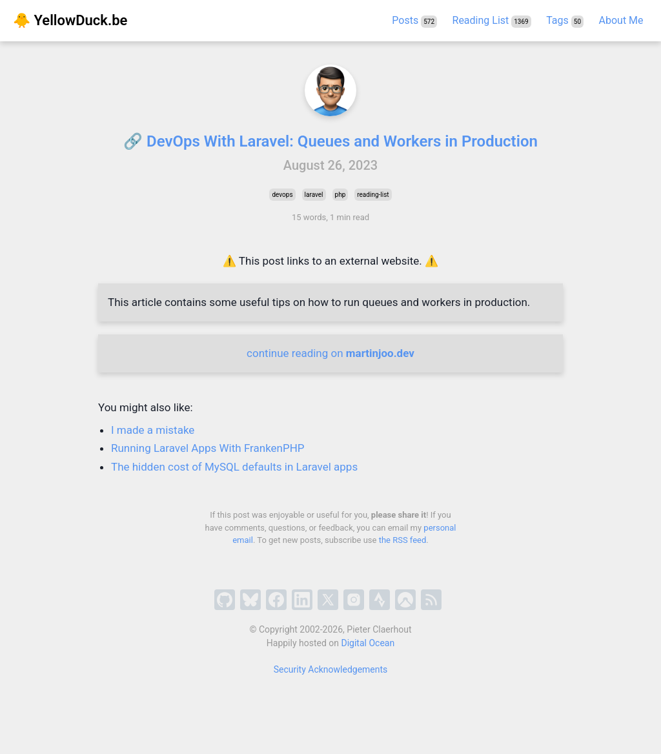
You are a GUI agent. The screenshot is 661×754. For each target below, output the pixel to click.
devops (282, 194)
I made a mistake (152, 429)
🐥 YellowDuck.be (70, 20)
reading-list (373, 194)
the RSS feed (403, 540)
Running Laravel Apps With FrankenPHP (208, 448)
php (340, 194)
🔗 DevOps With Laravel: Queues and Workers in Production (330, 141)
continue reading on (330, 353)
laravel (314, 194)
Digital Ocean (368, 643)
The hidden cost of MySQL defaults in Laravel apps (234, 466)
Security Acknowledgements (331, 669)
